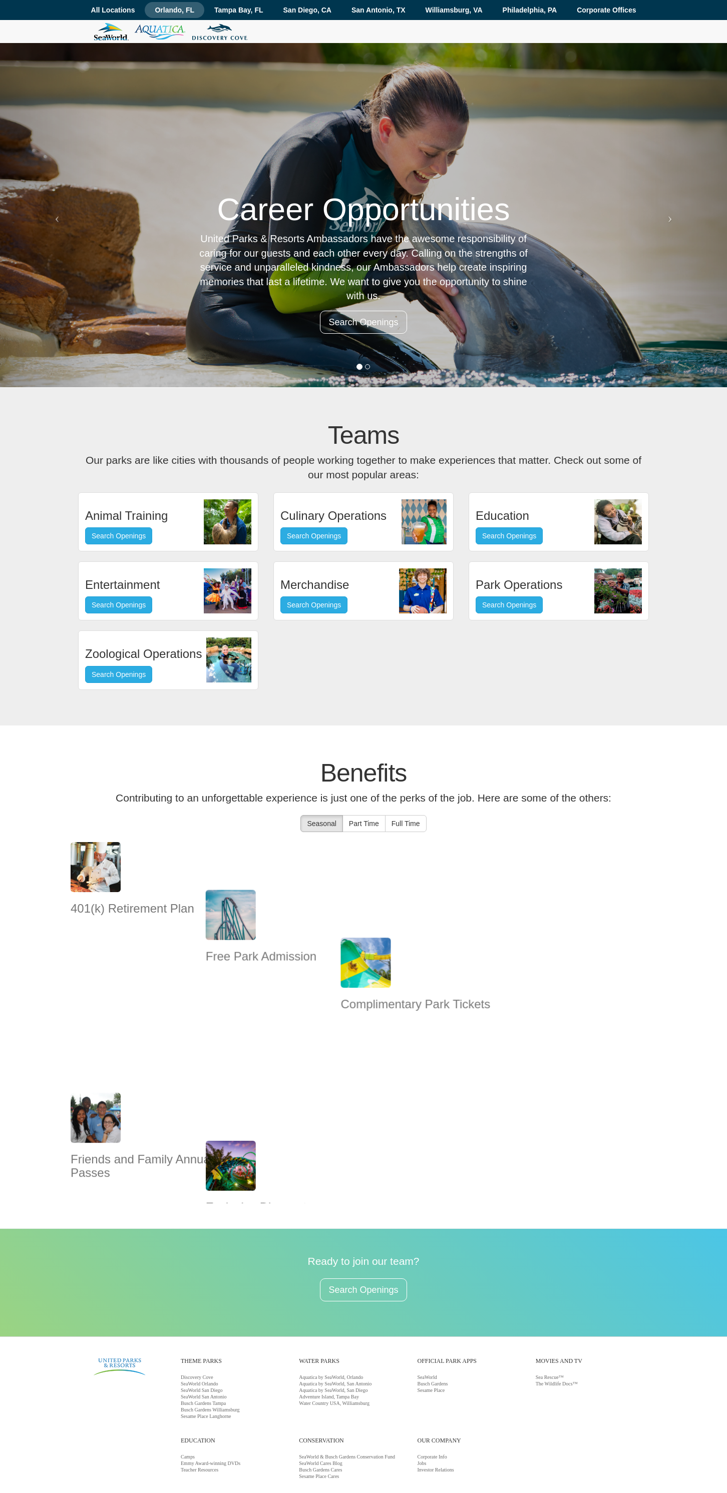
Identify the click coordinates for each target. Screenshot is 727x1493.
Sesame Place (431, 1339)
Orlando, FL (174, 10)
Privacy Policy (335, 1469)
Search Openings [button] (363, 322)
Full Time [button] (406, 824)
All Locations (113, 10)
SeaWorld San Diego (202, 1339)
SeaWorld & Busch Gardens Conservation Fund (347, 1406)
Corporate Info (432, 1406)
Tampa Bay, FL (238, 10)
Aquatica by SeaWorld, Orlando (331, 1326)
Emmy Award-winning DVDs (210, 1412)
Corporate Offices (606, 10)
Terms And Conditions (291, 1469)
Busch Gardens (433, 1333)
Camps (188, 1406)
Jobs (422, 1412)
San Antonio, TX (378, 10)
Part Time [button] (364, 824)
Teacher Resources (199, 1419)
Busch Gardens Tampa (203, 1352)
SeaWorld (427, 1326)
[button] (54, 215)
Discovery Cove (197, 1326)
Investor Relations (436, 1419)
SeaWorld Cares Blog (320, 1412)
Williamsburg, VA (454, 10)
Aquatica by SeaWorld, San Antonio (335, 1333)
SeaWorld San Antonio (203, 1346)
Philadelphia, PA (530, 10)
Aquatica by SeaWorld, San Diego (333, 1339)
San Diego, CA (307, 10)
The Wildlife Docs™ (557, 1333)
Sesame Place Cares (319, 1425)
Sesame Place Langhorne (206, 1365)
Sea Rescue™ (550, 1326)
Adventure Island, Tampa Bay (329, 1346)
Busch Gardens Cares (320, 1419)
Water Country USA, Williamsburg (334, 1352)
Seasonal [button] (321, 824)
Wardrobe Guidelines (236, 1469)
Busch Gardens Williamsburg (210, 1359)
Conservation (176, 1469)
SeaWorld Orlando (199, 1333)
